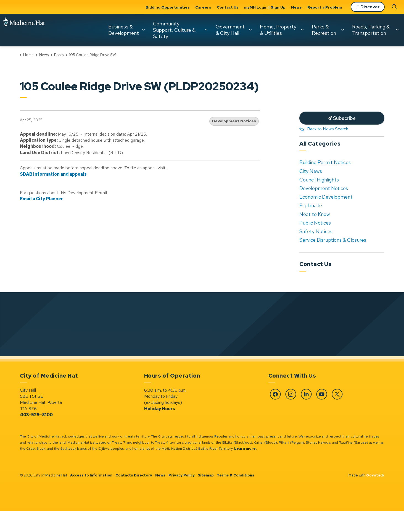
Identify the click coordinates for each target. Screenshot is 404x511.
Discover (367, 7)
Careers (203, 7)
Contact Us (228, 7)
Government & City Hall (230, 29)
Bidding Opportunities (168, 7)
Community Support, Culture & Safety (174, 30)
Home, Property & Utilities (278, 29)
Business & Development (123, 29)
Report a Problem (324, 7)
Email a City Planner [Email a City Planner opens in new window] (41, 199)
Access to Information (91, 475)
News (296, 7)
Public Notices (315, 223)
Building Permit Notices (325, 162)
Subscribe (342, 118)
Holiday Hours (159, 409)
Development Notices (234, 120)
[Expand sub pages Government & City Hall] (250, 30)
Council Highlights (319, 180)
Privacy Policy (181, 475)
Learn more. (245, 448)
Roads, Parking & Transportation (371, 29)
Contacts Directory (133, 475)
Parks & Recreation (324, 29)
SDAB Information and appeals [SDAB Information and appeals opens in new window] (53, 174)
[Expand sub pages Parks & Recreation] (342, 30)
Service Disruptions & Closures (332, 240)
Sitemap (206, 475)
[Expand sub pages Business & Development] (143, 30)
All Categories (319, 143)
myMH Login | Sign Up (265, 7)
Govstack (375, 475)
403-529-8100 (36, 415)
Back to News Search (327, 129)
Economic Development (326, 197)
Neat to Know (314, 214)
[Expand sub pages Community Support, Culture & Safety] (206, 30)
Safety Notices (315, 231)
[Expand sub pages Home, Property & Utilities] (302, 30)
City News (310, 171)
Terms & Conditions (235, 475)
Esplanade (310, 205)
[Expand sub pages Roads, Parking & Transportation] (397, 30)
